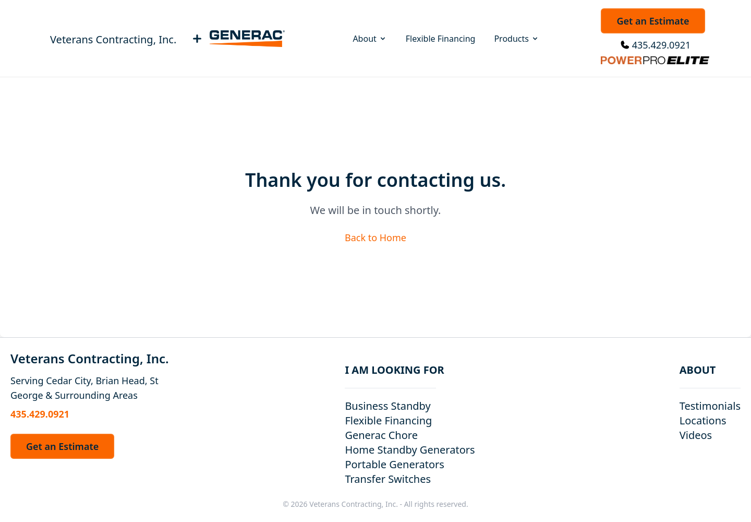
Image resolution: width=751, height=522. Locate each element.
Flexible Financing (441, 38)
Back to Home (375, 237)
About (369, 38)
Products (516, 38)
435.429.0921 (661, 45)
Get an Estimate (652, 21)
